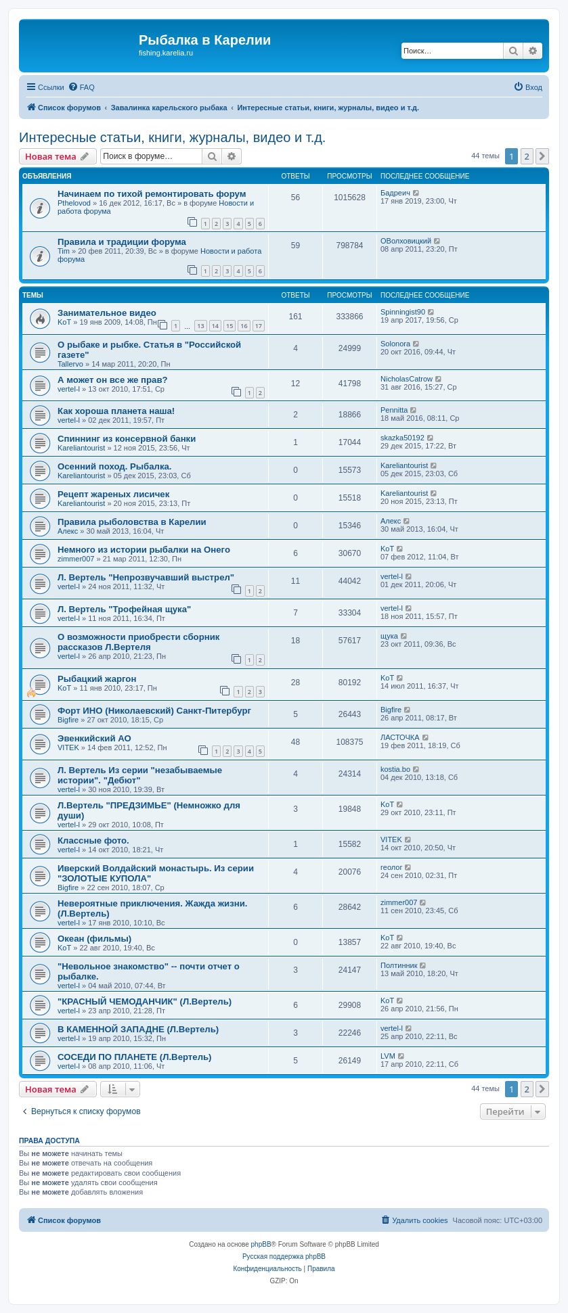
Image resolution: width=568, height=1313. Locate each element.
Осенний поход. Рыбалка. (115, 466)
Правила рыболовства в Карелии (132, 522)
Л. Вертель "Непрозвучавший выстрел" (146, 577)
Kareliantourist (81, 448)
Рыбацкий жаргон (97, 679)
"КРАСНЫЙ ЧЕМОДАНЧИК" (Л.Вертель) (145, 1001)
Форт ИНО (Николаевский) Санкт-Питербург (154, 711)
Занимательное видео (107, 313)
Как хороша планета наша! (116, 411)
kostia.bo (395, 769)
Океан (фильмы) (94, 939)
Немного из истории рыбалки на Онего (144, 550)
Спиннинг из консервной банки (127, 439)
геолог (391, 867)
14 (215, 325)
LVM (387, 1056)
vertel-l (69, 389)
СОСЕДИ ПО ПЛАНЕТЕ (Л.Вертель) (135, 1057)
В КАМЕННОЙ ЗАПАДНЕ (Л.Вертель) (138, 1029)
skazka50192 (402, 438)
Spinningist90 (402, 312)
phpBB (261, 1244)
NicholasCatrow (406, 379)
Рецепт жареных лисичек (113, 494)
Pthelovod (74, 203)
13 (200, 325)
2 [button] (527, 156)
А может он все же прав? (113, 380)
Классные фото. (93, 840)
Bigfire (68, 720)
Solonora (395, 344)
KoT (64, 322)
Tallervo (70, 364)
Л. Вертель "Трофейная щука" (124, 609)
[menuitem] (81, 87)
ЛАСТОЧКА (400, 737)
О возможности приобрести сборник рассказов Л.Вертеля (138, 642)
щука (389, 636)
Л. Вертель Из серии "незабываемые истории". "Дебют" (140, 775)
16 (243, 325)
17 (258, 325)
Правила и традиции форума (122, 242)
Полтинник (399, 965)
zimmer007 (76, 559)
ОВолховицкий (405, 241)
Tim (64, 251)
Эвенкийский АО (94, 738)
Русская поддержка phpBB (284, 1256)
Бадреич (395, 193)
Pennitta (394, 410)
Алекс (68, 531)
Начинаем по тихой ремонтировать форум (152, 194)
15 (229, 325)
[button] (542, 156)
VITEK (68, 747)
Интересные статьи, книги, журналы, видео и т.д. (172, 137)
